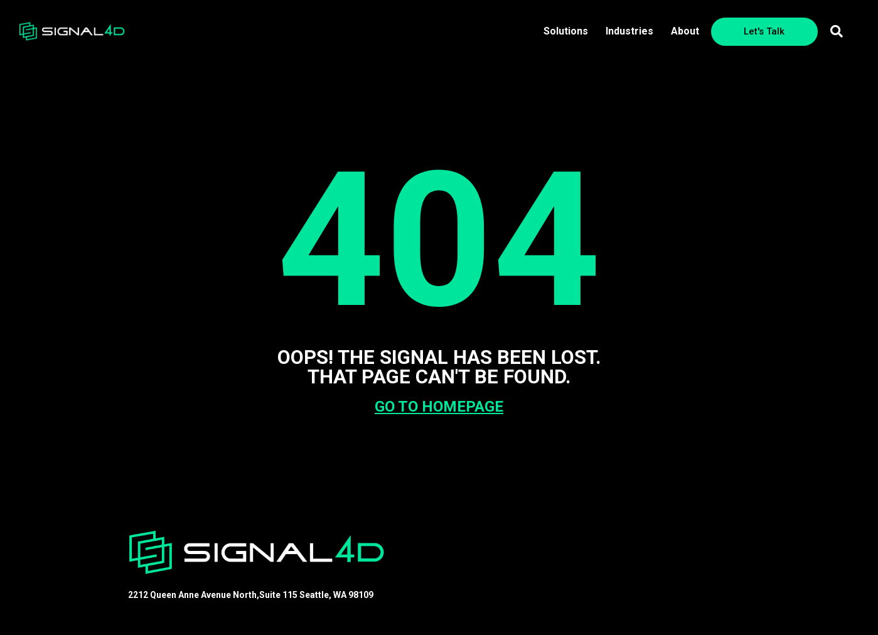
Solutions (565, 31)
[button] (836, 31)
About (685, 31)
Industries (629, 31)
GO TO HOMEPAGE (439, 406)
